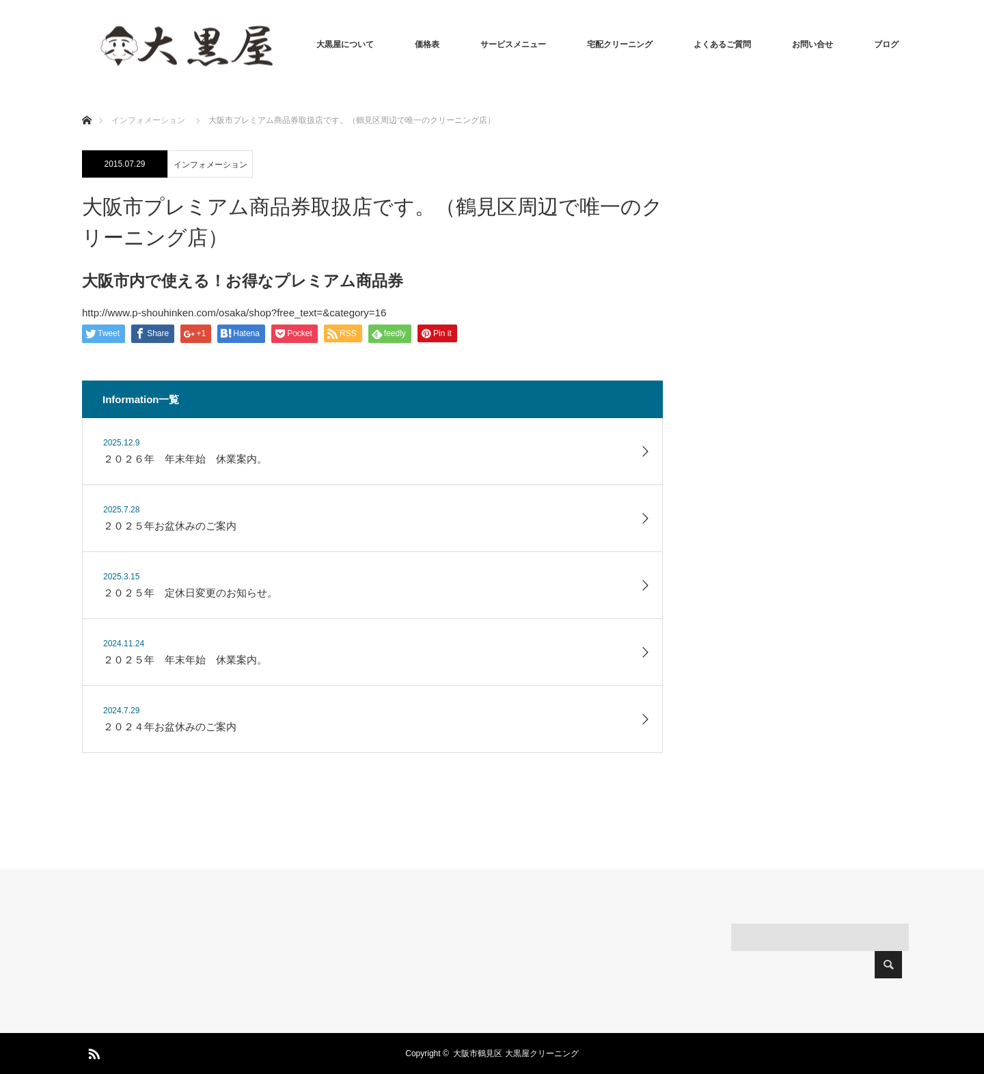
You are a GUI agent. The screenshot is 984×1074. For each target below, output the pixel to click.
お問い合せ (812, 44)
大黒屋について (345, 44)
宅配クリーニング (620, 44)
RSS (92, 1051)
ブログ (886, 44)
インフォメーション (210, 164)
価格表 (427, 44)
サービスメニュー (513, 44)
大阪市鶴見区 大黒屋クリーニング (515, 1053)
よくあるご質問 (722, 44)
